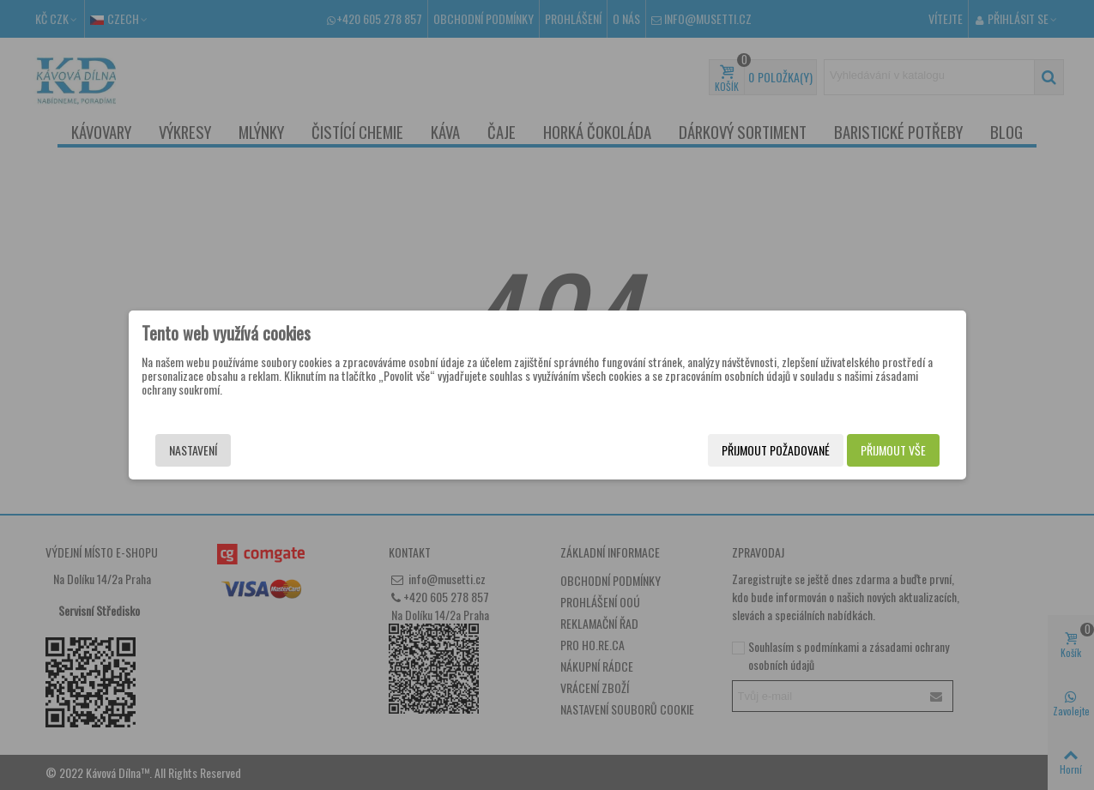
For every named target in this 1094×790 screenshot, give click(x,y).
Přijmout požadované (776, 450)
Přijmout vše (893, 450)
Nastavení (193, 450)
